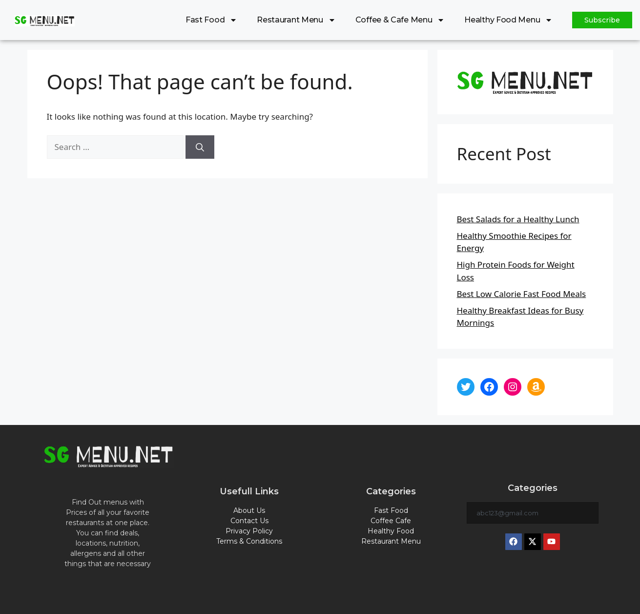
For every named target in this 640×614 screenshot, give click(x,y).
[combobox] (533, 513)
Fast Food (211, 20)
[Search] (200, 147)
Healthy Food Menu (508, 20)
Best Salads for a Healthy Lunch (518, 219)
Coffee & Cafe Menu (400, 20)
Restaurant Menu (296, 20)
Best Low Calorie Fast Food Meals (521, 293)
